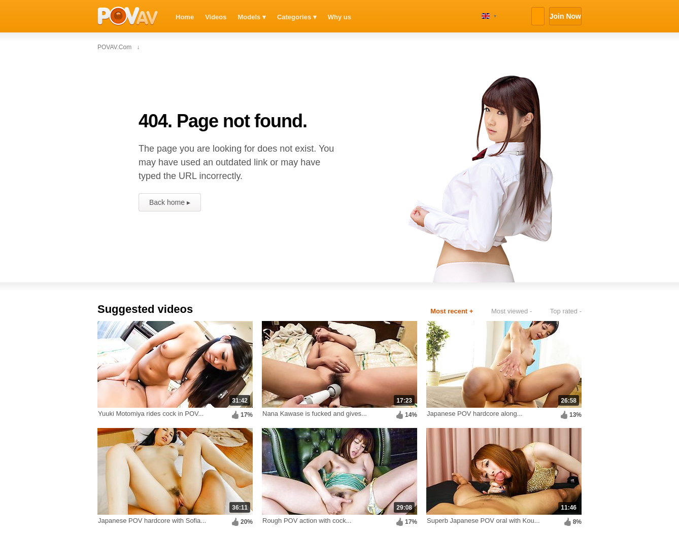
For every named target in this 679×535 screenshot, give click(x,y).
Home (185, 17)
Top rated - (566, 311)
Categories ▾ (297, 17)
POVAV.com (127, 16)
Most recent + (451, 311)
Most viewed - (511, 311)
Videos (215, 17)
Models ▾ (252, 17)
